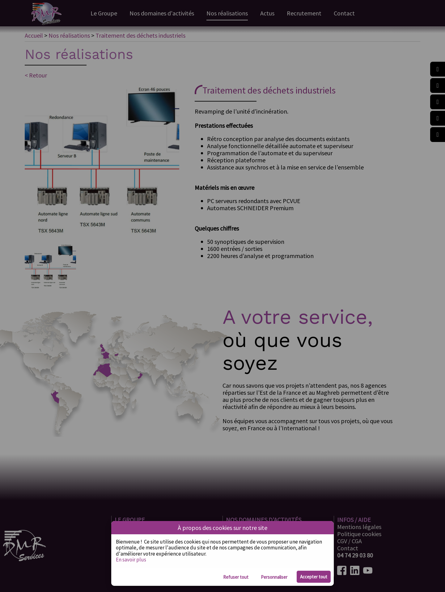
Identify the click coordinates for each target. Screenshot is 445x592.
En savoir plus (131, 559)
